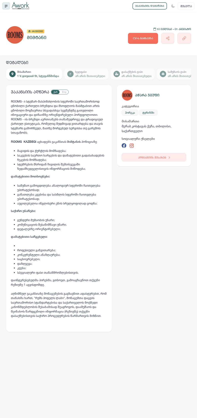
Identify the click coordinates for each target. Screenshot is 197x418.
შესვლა (186, 6)
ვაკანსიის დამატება (149, 5)
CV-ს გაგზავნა (143, 38)
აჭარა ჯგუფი (147, 95)
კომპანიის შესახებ (154, 157)
